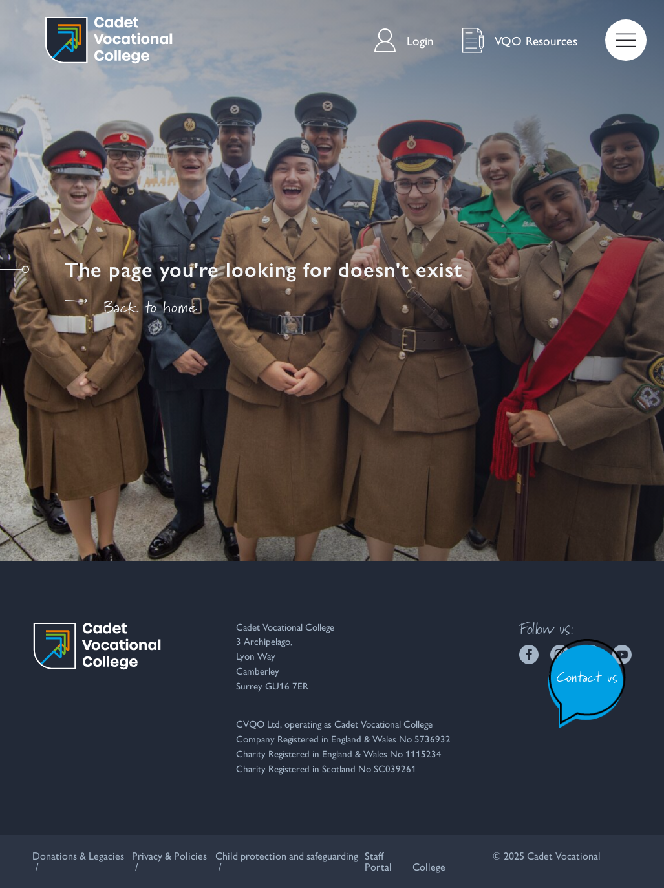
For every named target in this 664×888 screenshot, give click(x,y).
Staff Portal (378, 861)
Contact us (587, 676)
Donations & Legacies (78, 855)
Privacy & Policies (169, 855)
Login (404, 40)
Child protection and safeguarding (286, 855)
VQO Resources (519, 40)
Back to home (131, 307)
